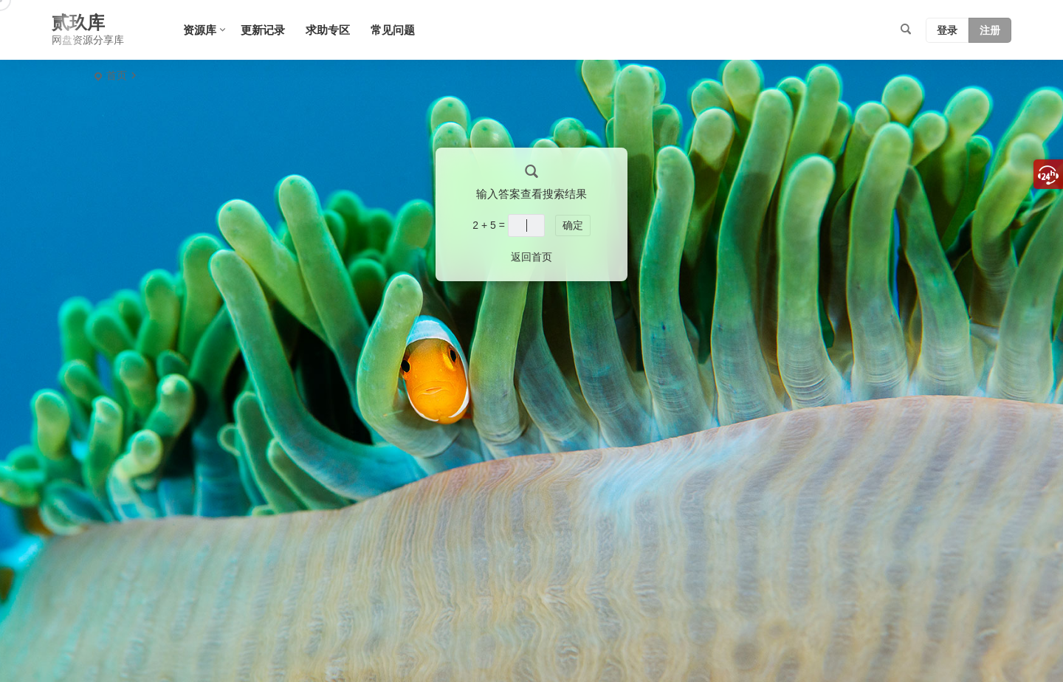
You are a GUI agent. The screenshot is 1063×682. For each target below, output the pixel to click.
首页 (116, 75)
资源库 (199, 30)
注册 (990, 30)
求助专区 (328, 30)
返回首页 (531, 257)
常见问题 (393, 30)
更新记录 (263, 30)
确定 (573, 225)
